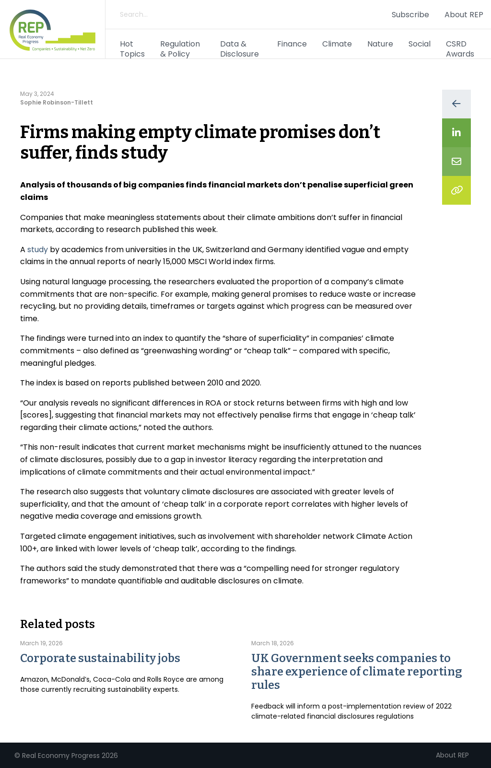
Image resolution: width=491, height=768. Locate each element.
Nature (380, 43)
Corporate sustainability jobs (100, 658)
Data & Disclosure (239, 48)
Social (420, 43)
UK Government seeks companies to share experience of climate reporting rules (356, 672)
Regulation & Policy (180, 48)
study (37, 249)
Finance (292, 43)
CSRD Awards (460, 48)
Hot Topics (132, 48)
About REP (463, 14)
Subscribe (410, 14)
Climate (337, 43)
